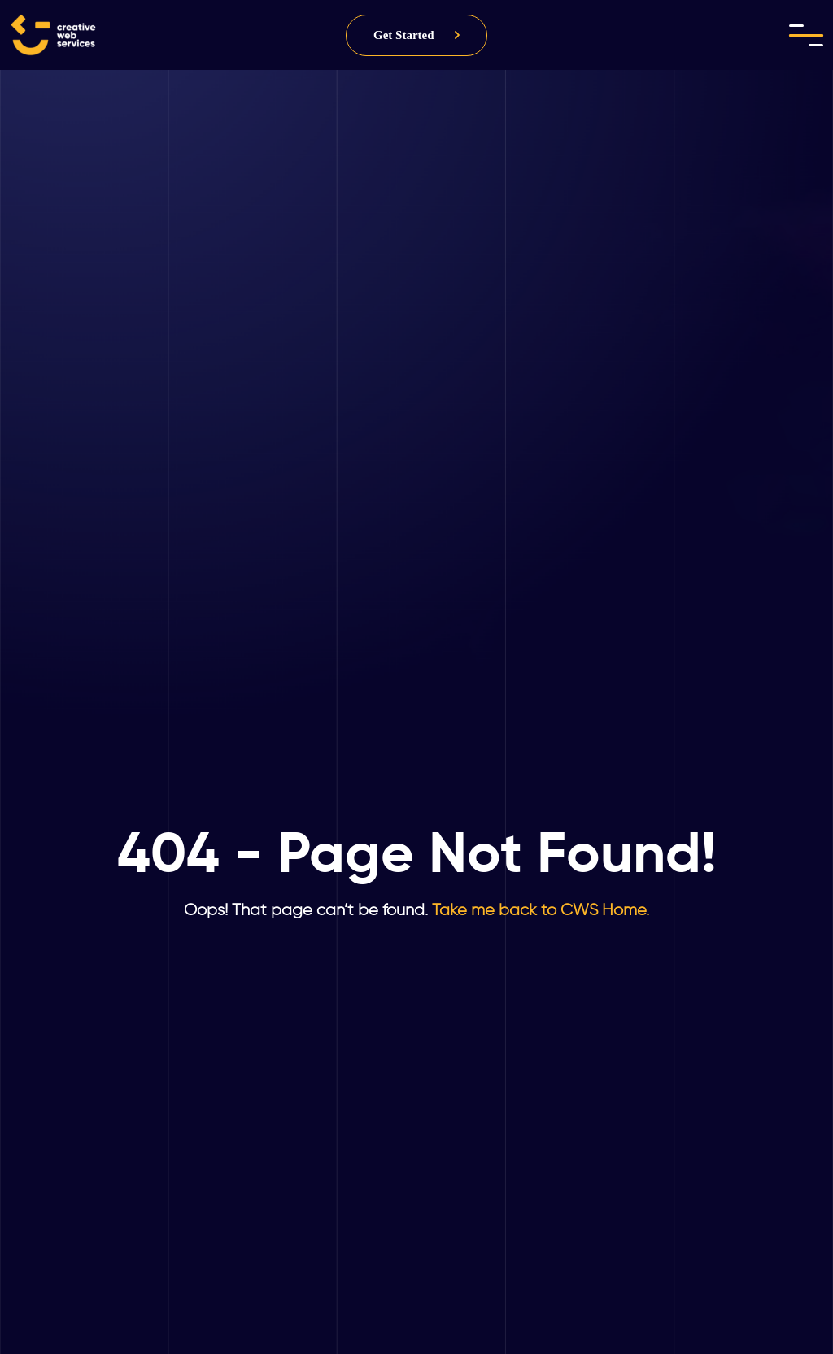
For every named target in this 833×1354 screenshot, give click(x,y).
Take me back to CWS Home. (538, 909)
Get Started (403, 34)
